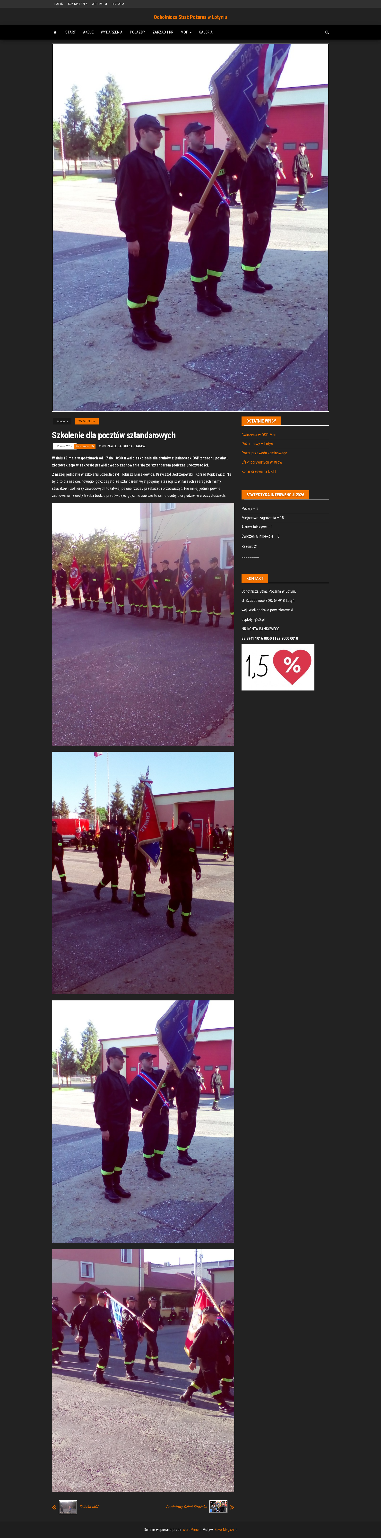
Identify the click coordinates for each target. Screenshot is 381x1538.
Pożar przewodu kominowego (264, 453)
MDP (186, 32)
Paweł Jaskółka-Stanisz (126, 446)
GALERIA (206, 32)
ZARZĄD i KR (163, 32)
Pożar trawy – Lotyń (257, 443)
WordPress (190, 1529)
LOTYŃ (58, 4)
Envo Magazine (226, 1529)
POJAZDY (137, 32)
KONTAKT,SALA (77, 4)
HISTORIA (118, 4)
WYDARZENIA (111, 32)
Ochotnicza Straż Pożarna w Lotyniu (190, 17)
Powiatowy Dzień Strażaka (186, 1507)
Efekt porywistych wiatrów (262, 462)
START (70, 32)
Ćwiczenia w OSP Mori (259, 434)
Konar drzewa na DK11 (259, 471)
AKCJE (88, 32)
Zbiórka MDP (89, 1507)
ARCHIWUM (99, 4)
